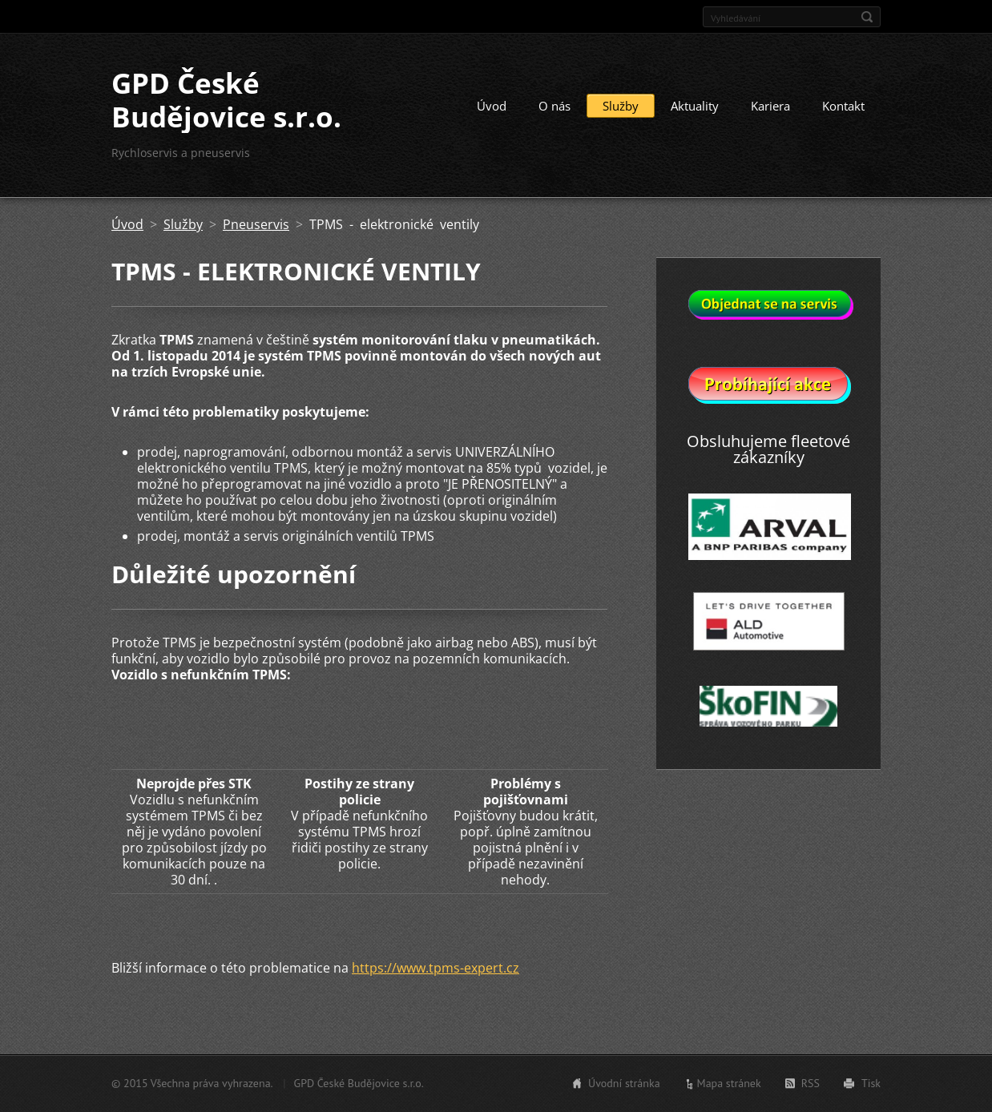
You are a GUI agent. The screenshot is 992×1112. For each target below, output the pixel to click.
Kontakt (843, 106)
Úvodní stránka (624, 1083)
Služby (621, 106)
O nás (554, 106)
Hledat (867, 17)
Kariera (770, 106)
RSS (810, 1083)
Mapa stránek (729, 1083)
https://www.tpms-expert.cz (435, 968)
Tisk (871, 1083)
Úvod (491, 106)
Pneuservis (256, 224)
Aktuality (695, 106)
